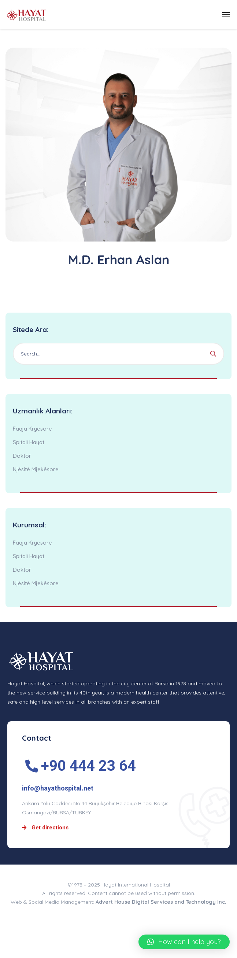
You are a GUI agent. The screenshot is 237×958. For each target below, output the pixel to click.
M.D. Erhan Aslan (118, 259)
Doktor (22, 455)
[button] (184, 942)
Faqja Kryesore (32, 428)
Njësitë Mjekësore (36, 469)
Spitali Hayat (28, 442)
